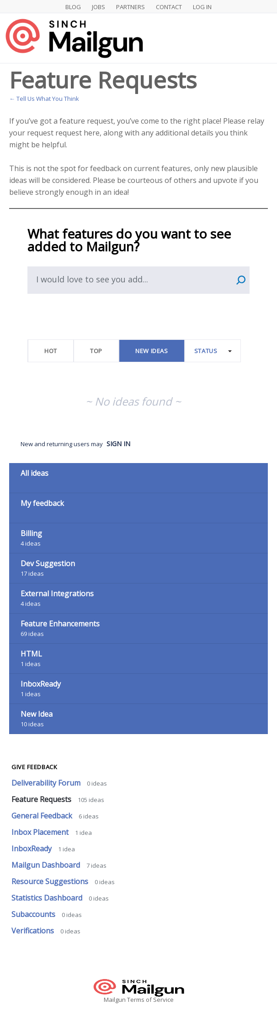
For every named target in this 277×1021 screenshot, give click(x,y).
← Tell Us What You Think (44, 98)
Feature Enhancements (60, 624)
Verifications (33, 931)
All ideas (34, 473)
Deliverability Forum (46, 783)
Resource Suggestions (50, 881)
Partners (130, 7)
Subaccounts (34, 914)
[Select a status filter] (213, 351)
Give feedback (34, 767)
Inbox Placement (40, 832)
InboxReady (41, 684)
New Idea (37, 714)
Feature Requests (42, 799)
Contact (169, 7)
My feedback (42, 503)
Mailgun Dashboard (46, 865)
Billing (31, 533)
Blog (73, 7)
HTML (31, 654)
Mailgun (115, 999)
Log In (202, 7)
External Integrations (57, 594)
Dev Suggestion (48, 563)
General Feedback (42, 816)
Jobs (98, 7)
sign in (118, 443)
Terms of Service (150, 999)
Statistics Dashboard (47, 898)
